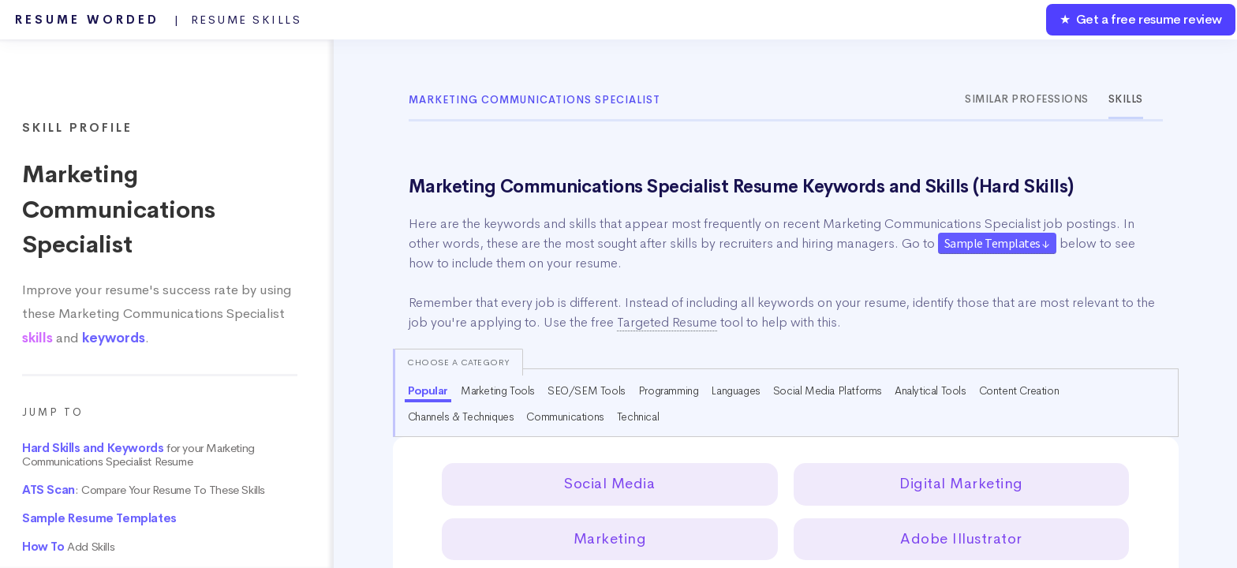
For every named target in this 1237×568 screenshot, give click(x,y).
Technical (638, 416)
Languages (735, 390)
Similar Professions (1027, 99)
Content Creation (1019, 390)
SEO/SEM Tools (586, 390)
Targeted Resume (667, 322)
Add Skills (68, 547)
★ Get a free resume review (1140, 19)
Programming (668, 390)
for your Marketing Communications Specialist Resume (138, 455)
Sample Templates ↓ (997, 243)
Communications (565, 416)
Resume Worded (158, 20)
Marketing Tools (498, 390)
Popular (428, 390)
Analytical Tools (930, 390)
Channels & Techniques (461, 416)
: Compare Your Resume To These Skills (143, 490)
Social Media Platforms (827, 390)
